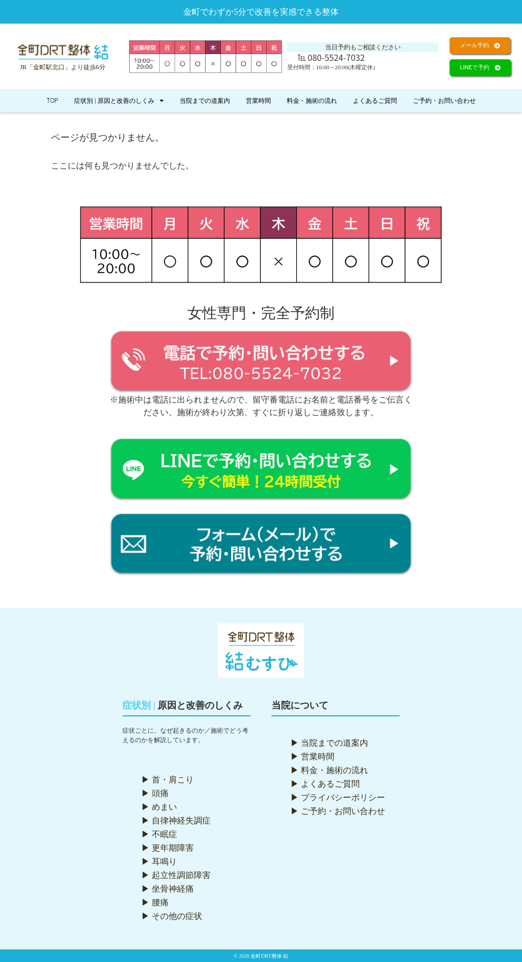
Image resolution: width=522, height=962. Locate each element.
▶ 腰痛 (155, 902)
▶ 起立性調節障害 (176, 875)
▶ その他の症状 (171, 916)
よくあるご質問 (375, 100)
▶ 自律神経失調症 (176, 821)
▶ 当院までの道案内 (329, 743)
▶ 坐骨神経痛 (167, 889)
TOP (52, 100)
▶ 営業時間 (312, 757)
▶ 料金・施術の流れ (329, 770)
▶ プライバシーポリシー (337, 797)
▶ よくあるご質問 (325, 784)
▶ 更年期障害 (167, 848)
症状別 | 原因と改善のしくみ (119, 100)
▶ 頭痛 (155, 793)
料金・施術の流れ (312, 100)
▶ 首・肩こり (167, 780)
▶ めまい (159, 807)
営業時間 (258, 100)
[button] (480, 45)
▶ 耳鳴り (159, 861)
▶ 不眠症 (159, 834)
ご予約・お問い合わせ (444, 100)
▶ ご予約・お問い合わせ (337, 811)
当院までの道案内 (205, 100)
